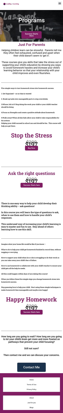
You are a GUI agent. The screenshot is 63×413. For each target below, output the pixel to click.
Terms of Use (31, 384)
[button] (60, 3)
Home (31, 380)
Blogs (32, 407)
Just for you (31, 403)
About (31, 398)
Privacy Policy (31, 389)
